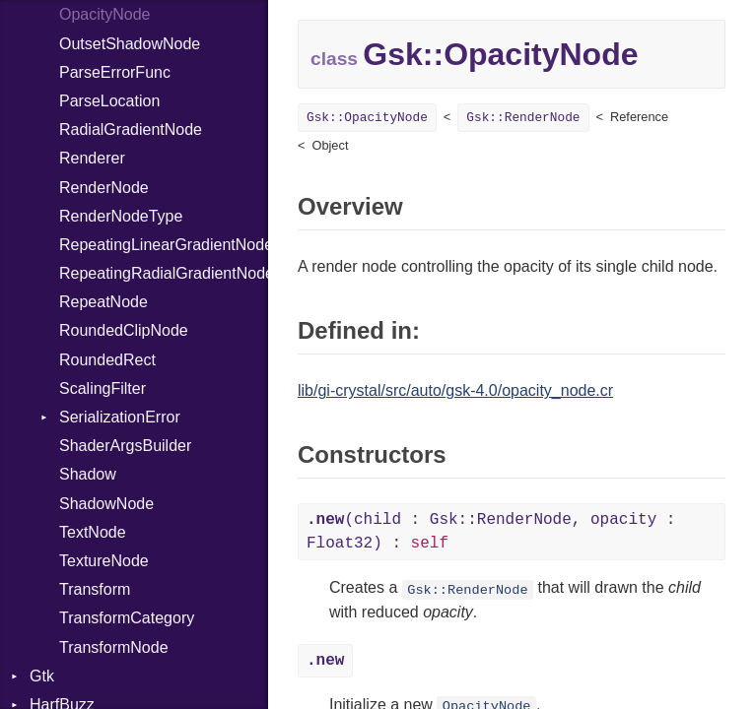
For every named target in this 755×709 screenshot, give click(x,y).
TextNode (92, 532)
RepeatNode (103, 301)
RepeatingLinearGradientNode (163, 244)
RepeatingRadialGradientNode (163, 273)
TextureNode (104, 560)
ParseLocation (109, 101)
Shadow (87, 474)
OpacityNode (105, 14)
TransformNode (114, 647)
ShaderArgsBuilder (125, 445)
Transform (94, 589)
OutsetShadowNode (129, 43)
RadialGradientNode (130, 129)
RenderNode (104, 187)
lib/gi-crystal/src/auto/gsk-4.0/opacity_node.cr (455, 390)
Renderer (92, 158)
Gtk (42, 676)
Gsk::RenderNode (523, 117)
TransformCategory (126, 618)
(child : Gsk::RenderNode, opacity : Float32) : (491, 531)
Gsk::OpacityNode (367, 117)
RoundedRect (107, 360)
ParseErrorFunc (115, 72)
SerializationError (119, 417)
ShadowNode (106, 503)
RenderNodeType (120, 216)
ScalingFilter (102, 388)
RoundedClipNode (123, 330)
